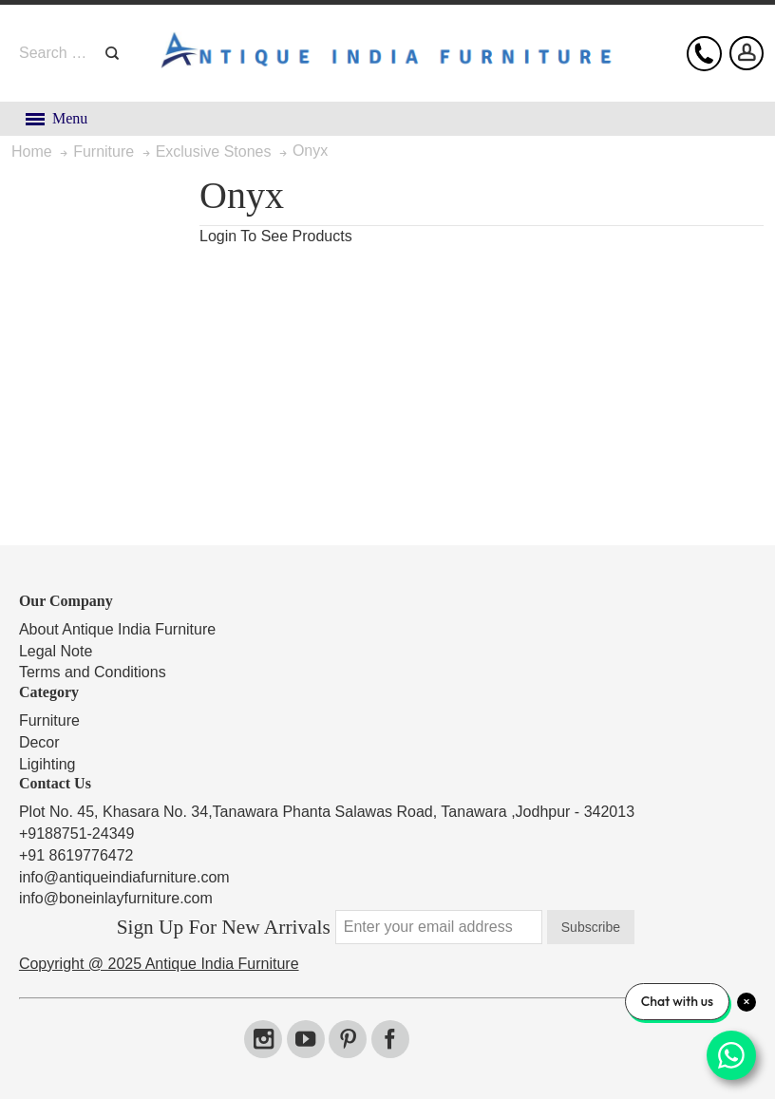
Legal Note (55, 651)
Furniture (49, 720)
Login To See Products (275, 236)
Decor (39, 742)
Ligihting (47, 764)
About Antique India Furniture (117, 629)
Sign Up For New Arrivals (224, 927)
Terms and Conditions (92, 672)
